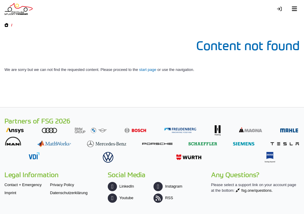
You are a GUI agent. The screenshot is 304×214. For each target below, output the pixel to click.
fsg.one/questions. (257, 190)
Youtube (120, 198)
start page (147, 69)
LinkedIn (121, 186)
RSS (163, 198)
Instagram (167, 186)
